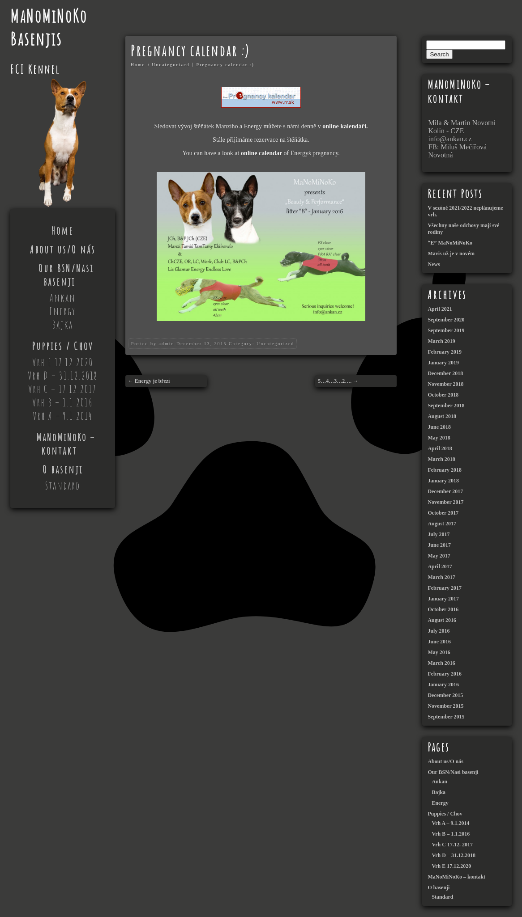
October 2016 (443, 609)
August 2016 (442, 620)
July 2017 (438, 534)
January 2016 (443, 684)
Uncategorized (170, 64)
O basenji (63, 469)
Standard (62, 485)
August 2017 (442, 523)
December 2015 (445, 695)
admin (166, 343)
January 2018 (443, 481)
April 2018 (440, 448)
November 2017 (445, 502)
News (434, 264)
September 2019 (446, 330)
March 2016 (441, 663)
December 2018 (445, 373)
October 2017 (443, 513)
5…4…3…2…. (334, 381)
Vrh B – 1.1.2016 (62, 402)
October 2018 (443, 395)
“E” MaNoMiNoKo (450, 243)
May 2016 (439, 652)
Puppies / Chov (63, 346)
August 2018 (442, 416)
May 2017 (439, 556)
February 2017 (445, 588)
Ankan (63, 297)
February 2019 (445, 352)
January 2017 (443, 599)
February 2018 (445, 470)
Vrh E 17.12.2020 (62, 362)
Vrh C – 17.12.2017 (62, 389)
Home (62, 230)
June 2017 (439, 545)
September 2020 (446, 320)
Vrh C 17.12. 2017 (452, 844)
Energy (62, 311)
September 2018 (446, 405)
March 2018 (441, 459)
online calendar (261, 153)
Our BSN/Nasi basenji (66, 275)
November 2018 (445, 384)
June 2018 (439, 427)
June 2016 (439, 641)
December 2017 (445, 491)
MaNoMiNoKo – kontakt (65, 444)
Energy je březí (152, 381)
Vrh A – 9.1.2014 (63, 416)
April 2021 (440, 309)
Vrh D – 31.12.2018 (63, 375)
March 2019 (441, 341)
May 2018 (439, 438)
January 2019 (443, 362)
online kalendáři (344, 126)
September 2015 (446, 717)
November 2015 (445, 706)
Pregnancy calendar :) (225, 64)
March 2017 (441, 577)
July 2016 (438, 631)
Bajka (62, 324)
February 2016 (445, 674)
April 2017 (440, 566)
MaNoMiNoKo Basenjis (48, 27)
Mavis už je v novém (451, 253)
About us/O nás (62, 249)
